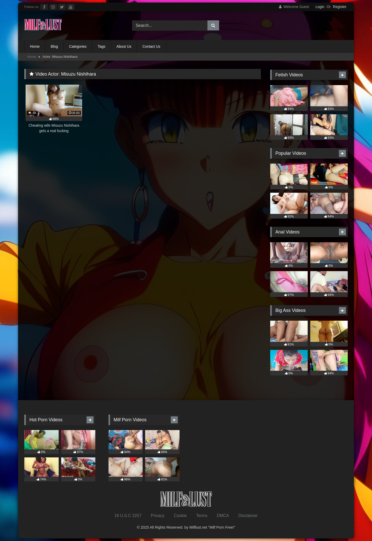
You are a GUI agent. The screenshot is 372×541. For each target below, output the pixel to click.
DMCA (223, 515)
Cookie (180, 515)
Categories (78, 46)
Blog (54, 46)
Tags (101, 46)
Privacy (157, 515)
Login (319, 7)
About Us (124, 46)
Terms (201, 515)
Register (339, 7)
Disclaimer (248, 515)
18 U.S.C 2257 (128, 515)
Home (35, 46)
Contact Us (151, 46)
